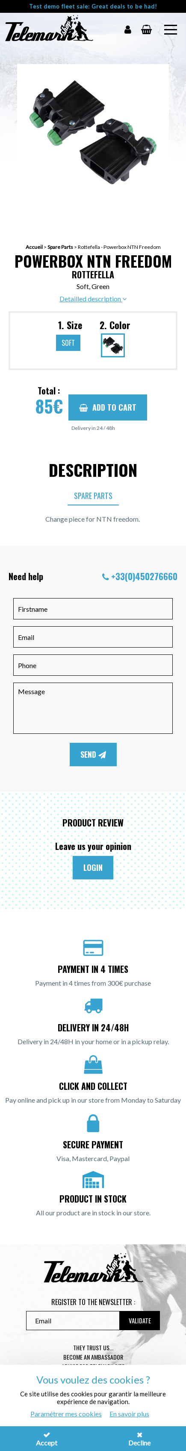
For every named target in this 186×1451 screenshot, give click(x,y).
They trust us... (93, 1347)
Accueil (34, 247)
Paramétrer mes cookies (66, 1414)
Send (93, 754)
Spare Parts (60, 247)
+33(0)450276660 (144, 576)
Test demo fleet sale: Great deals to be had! (93, 6)
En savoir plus (129, 1414)
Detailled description (93, 299)
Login (93, 867)
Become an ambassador (93, 1356)
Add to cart (107, 407)
